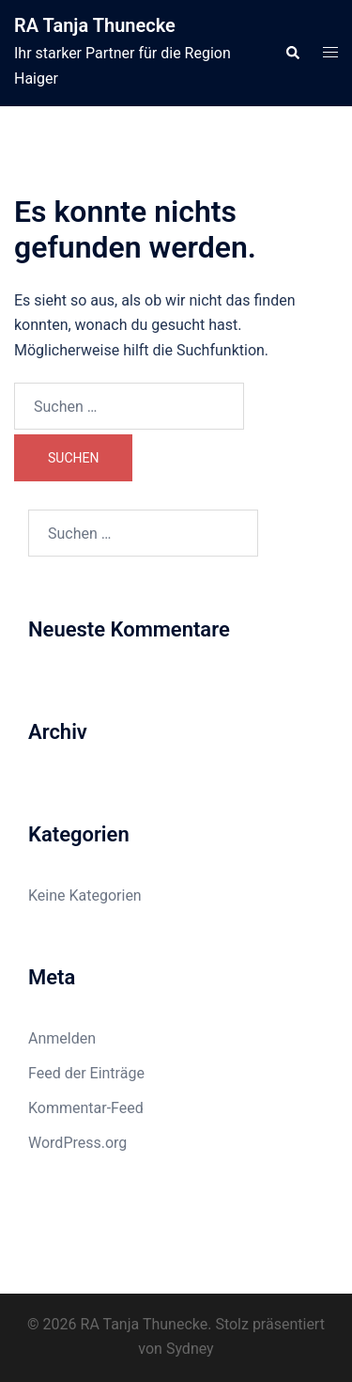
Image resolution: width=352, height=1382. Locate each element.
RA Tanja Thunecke (95, 25)
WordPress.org (77, 1143)
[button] (291, 52)
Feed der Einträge (86, 1073)
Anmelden (62, 1038)
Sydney (190, 1349)
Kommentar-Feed (86, 1108)
